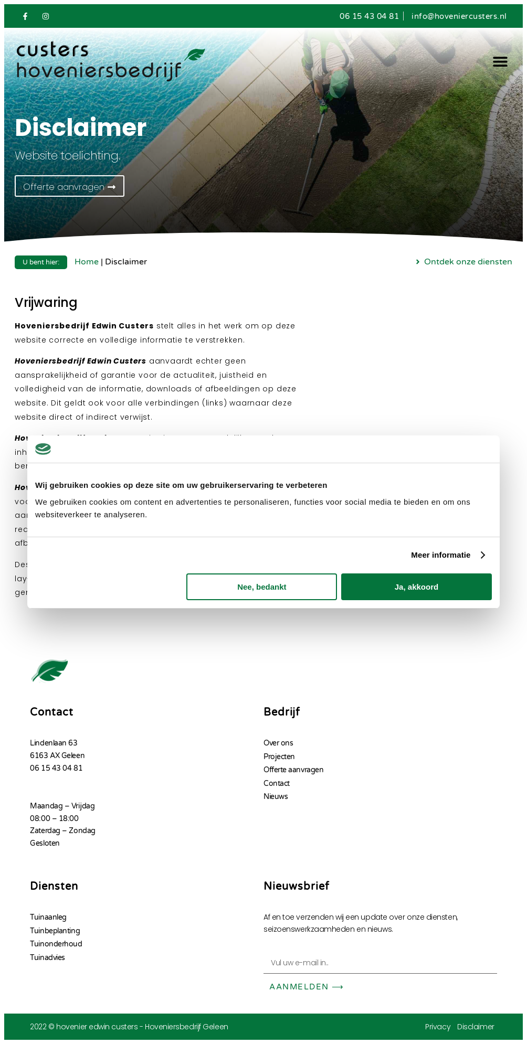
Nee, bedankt (261, 586)
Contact (277, 783)
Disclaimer (475, 1026)
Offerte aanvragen (293, 769)
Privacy (437, 1026)
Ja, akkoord (416, 586)
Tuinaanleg (48, 917)
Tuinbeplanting (55, 930)
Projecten (279, 756)
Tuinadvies (47, 957)
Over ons (278, 743)
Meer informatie (440, 554)
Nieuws (276, 796)
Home (87, 262)
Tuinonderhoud (56, 944)
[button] (500, 61)
